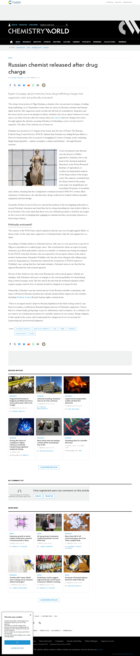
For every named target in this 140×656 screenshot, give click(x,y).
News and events (45, 641)
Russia (32, 333)
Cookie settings (17, 648)
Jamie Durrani (46, 546)
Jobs (28, 47)
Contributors (46, 616)
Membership (127, 2)
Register (23, 25)
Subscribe (33, 25)
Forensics (71, 329)
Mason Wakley (47, 451)
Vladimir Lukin (23, 297)
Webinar (13, 438)
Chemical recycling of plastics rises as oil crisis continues (48, 400)
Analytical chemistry (41, 329)
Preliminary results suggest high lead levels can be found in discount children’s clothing (48, 580)
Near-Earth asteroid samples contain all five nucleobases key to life (48, 443)
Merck (26, 455)
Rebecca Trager (19, 546)
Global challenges (91, 641)
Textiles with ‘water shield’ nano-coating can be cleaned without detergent (21, 580)
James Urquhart (20, 588)
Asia (54, 329)
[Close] (30, 615)
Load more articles (49, 467)
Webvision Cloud (128, 654)
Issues (37, 616)
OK (17, 642)
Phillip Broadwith (42, 408)
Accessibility (56, 630)
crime (62, 329)
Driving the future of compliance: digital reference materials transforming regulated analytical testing (19, 445)
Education (118, 2)
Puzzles (46, 47)
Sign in (38, 496)
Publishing (109, 2)
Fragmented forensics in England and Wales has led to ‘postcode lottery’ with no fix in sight (21, 402)
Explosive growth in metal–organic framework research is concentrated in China (21, 538)
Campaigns (59, 641)
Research (13, 396)
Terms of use (44, 630)
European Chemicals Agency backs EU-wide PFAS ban (76, 579)
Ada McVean (73, 409)
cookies (100, 650)
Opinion (40, 396)
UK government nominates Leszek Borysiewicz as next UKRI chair (48, 538)
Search (67, 25)
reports (57, 117)
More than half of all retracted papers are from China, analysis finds (75, 538)
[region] (17, 633)
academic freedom (23, 329)
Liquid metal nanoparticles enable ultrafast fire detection (75, 401)
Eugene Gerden (17, 77)
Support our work (107, 641)
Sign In (14, 25)
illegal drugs (21, 333)
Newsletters (21, 47)
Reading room (37, 47)
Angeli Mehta (18, 411)
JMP (80, 451)
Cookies (34, 630)
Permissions (67, 630)
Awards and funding (74, 641)
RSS (56, 616)
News (10, 58)
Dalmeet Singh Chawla (73, 547)
